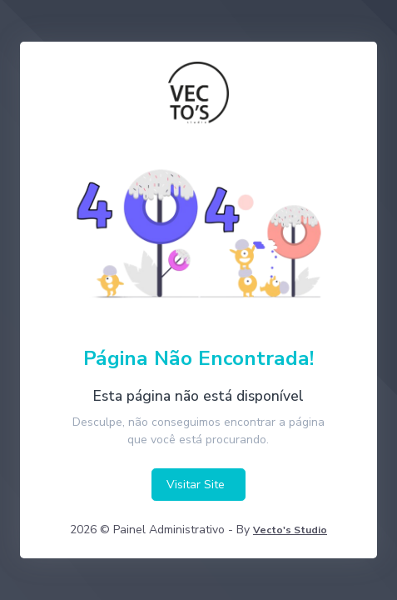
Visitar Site (195, 484)
